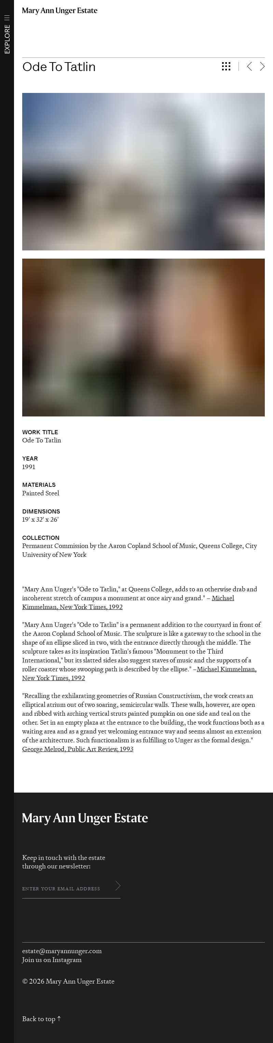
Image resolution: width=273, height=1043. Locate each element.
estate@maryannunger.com (62, 951)
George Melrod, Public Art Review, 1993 (77, 749)
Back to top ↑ (41, 1019)
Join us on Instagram (52, 960)
